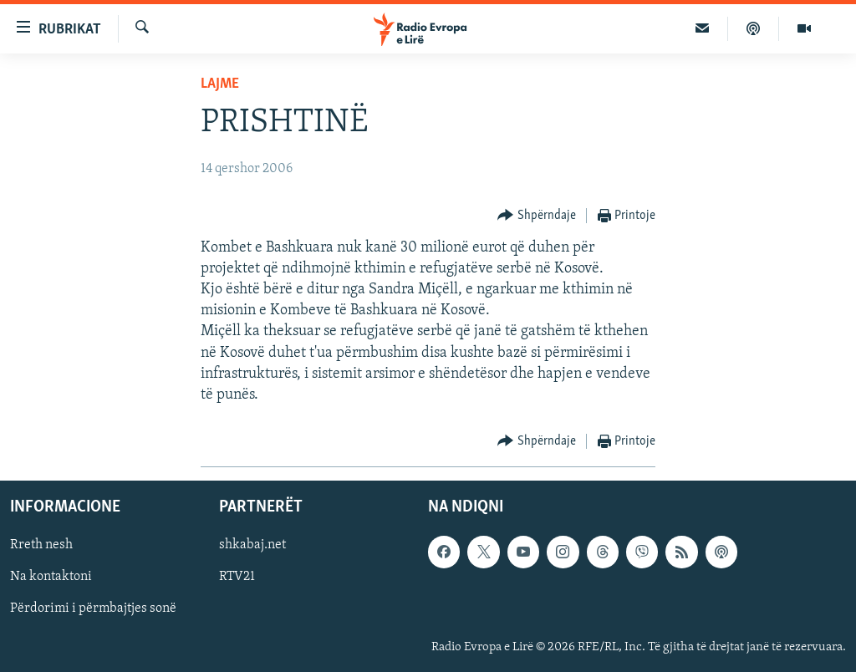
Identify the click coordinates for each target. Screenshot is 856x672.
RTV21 (237, 577)
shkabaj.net (252, 545)
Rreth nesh (41, 545)
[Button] (536, 216)
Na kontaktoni (51, 577)
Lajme (220, 84)
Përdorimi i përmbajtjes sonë (93, 609)
